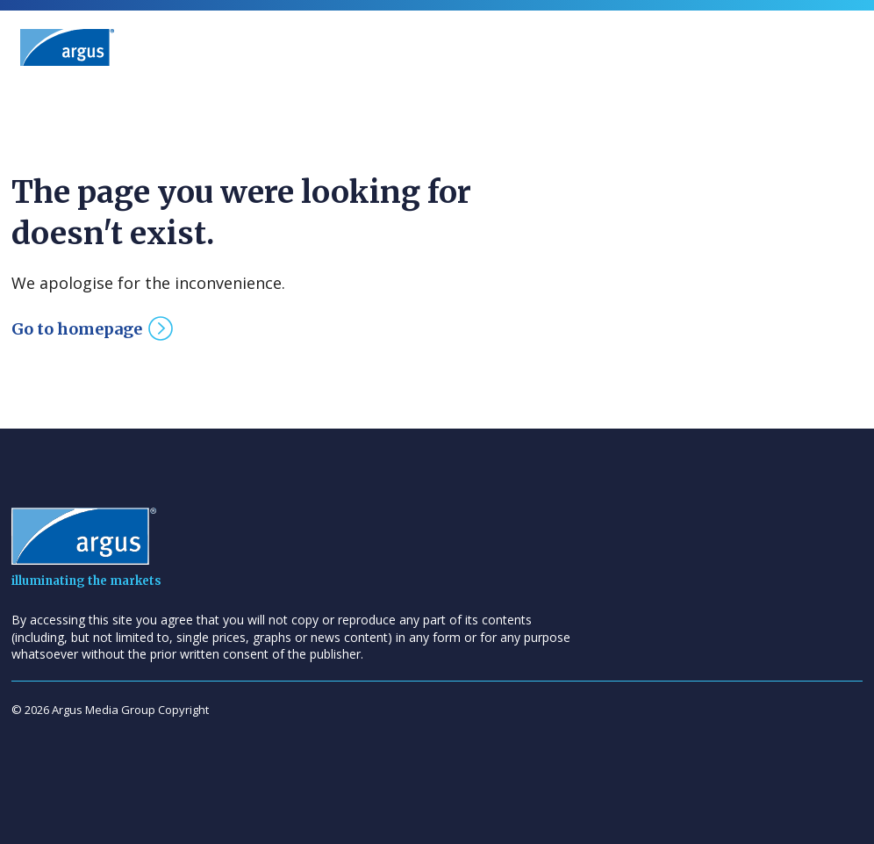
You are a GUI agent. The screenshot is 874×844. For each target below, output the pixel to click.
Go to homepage (76, 329)
